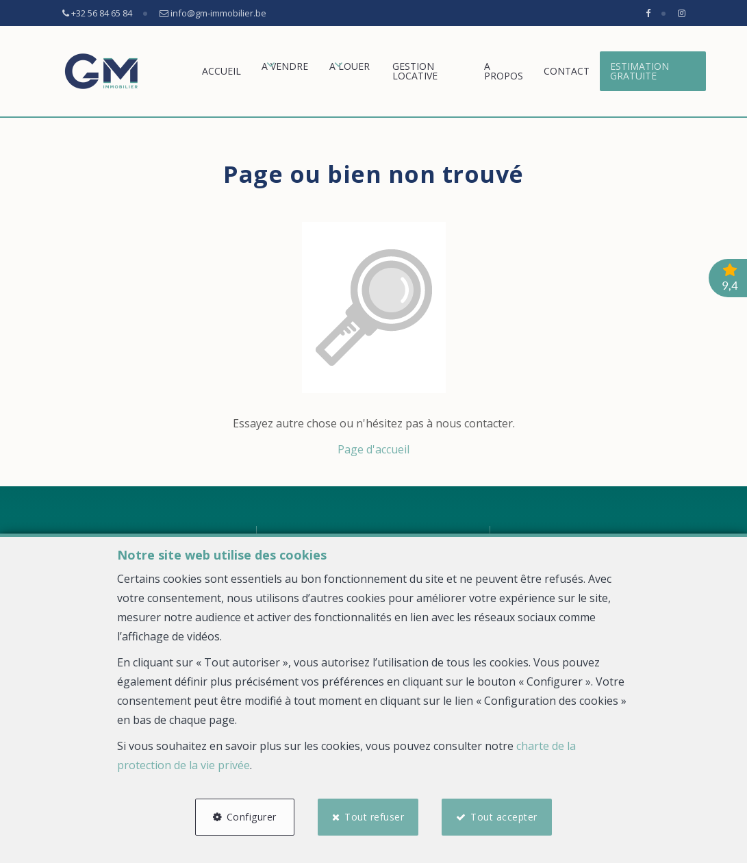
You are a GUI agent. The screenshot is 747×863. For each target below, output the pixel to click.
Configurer (252, 816)
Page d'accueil (373, 449)
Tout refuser (374, 816)
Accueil (221, 70)
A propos (503, 71)
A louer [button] (349, 66)
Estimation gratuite (639, 71)
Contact (567, 70)
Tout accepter (504, 816)
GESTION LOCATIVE (415, 71)
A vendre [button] (285, 66)
